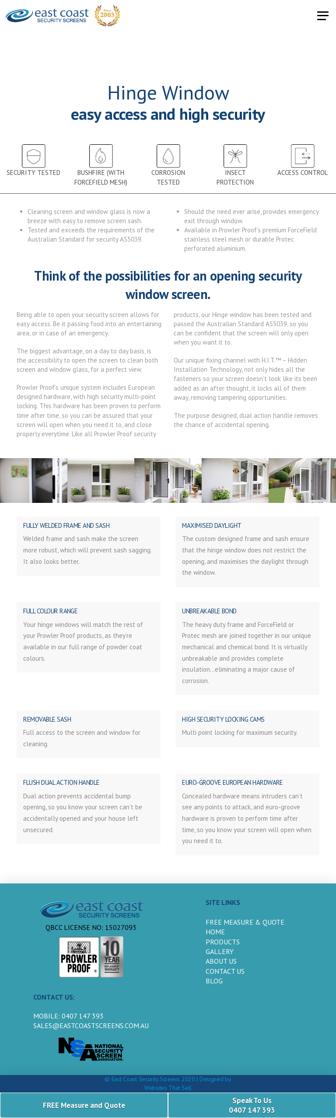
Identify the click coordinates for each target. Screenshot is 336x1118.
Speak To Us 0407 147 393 (252, 1105)
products (223, 941)
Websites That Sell (168, 1088)
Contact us (225, 971)
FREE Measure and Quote (84, 1105)
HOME (215, 931)
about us (221, 961)
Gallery (220, 951)
